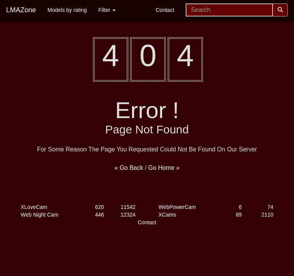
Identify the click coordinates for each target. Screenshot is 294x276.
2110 (267, 215)
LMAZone (21, 10)
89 (239, 215)
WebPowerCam (177, 207)
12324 (128, 215)
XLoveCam (34, 207)
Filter (107, 10)
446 (99, 215)
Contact (165, 10)
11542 (128, 207)
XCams (167, 215)
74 (270, 207)
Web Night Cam (40, 215)
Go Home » (164, 167)
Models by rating (67, 10)
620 (99, 207)
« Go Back (128, 167)
